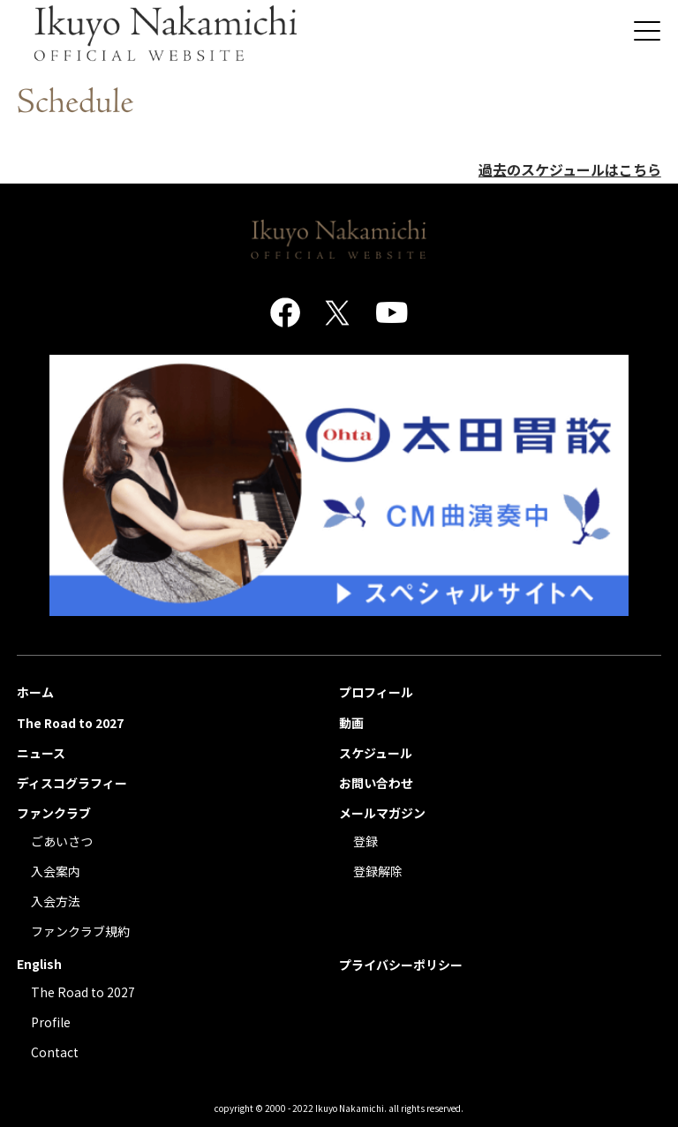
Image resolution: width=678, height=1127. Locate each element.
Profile (51, 1022)
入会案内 (55, 871)
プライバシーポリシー (401, 964)
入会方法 (55, 901)
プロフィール (376, 692)
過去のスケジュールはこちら (569, 169)
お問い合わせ (376, 783)
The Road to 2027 (70, 723)
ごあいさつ (62, 841)
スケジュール (375, 753)
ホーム (35, 692)
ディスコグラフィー (72, 783)
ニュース (41, 753)
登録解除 (378, 871)
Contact (55, 1052)
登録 (365, 841)
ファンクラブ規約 (80, 931)
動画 (351, 723)
